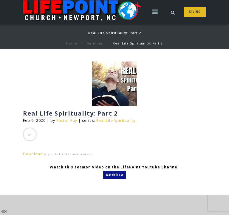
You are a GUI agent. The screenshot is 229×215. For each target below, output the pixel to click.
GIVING (194, 12)
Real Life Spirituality (115, 120)
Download (33, 153)
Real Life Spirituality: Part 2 (70, 113)
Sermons (95, 43)
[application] (30, 134)
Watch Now (114, 175)
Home (71, 43)
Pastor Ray (66, 120)
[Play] (29, 134)
